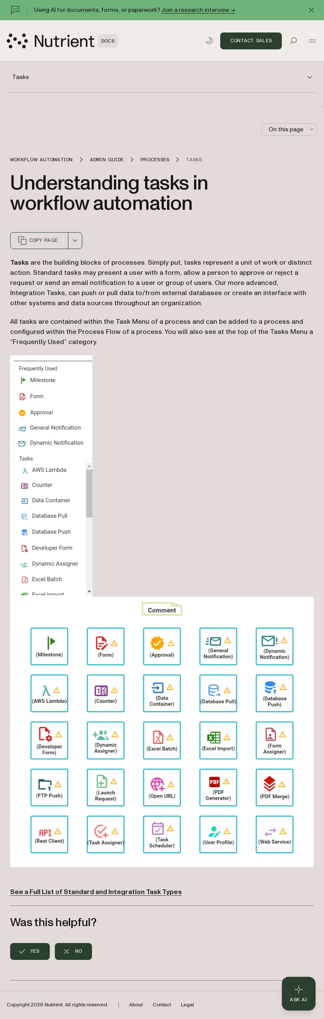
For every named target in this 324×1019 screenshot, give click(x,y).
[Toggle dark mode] (209, 40)
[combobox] (75, 240)
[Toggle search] (293, 40)
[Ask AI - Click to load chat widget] (299, 994)
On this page (292, 129)
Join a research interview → (198, 10)
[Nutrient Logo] (62, 41)
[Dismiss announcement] (311, 10)
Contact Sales (251, 40)
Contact (162, 1004)
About (136, 1004)
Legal (187, 1004)
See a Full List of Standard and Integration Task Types (96, 892)
